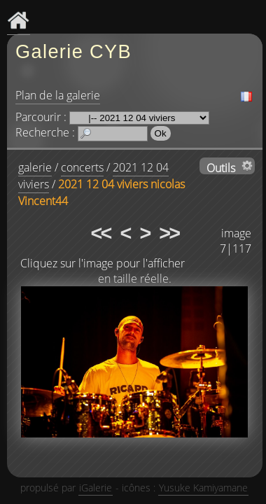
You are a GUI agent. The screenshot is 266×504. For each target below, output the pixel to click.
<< (101, 233)
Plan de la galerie (57, 95)
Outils (220, 167)
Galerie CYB (73, 51)
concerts (82, 167)
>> (168, 233)
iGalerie (95, 487)
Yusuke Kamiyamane (203, 487)
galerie (35, 167)
